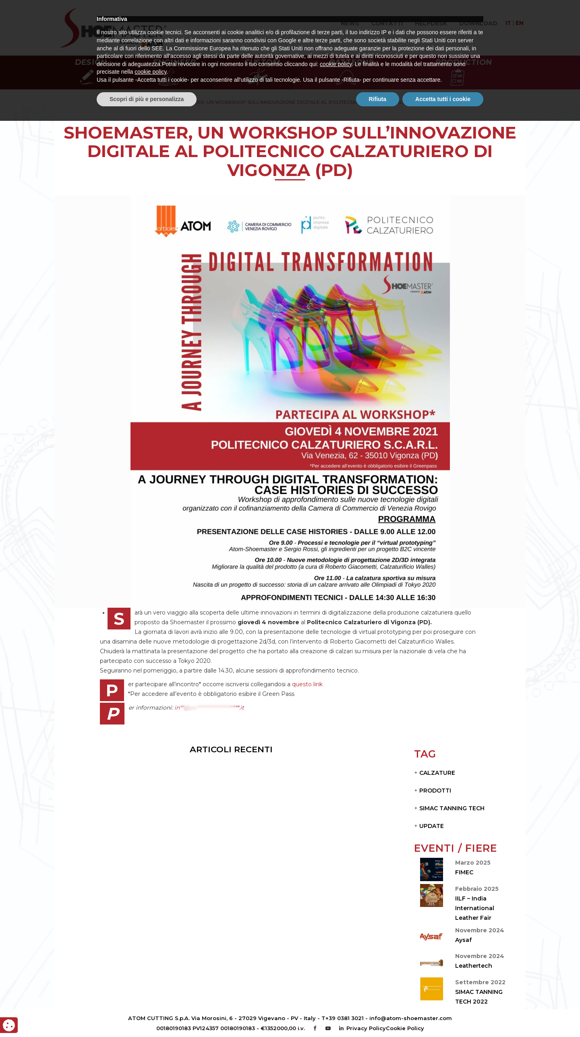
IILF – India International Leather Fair (474, 908)
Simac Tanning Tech (452, 808)
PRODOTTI (435, 790)
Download (478, 23)
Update (431, 826)
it (508, 23)
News (350, 23)
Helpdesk (431, 23)
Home (140, 102)
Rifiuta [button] (378, 1015)
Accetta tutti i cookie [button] (442, 1015)
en (520, 23)
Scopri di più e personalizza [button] (147, 1015)
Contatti (387, 23)
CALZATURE (437, 772)
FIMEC (464, 872)
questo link (307, 684)
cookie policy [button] (336, 980)
